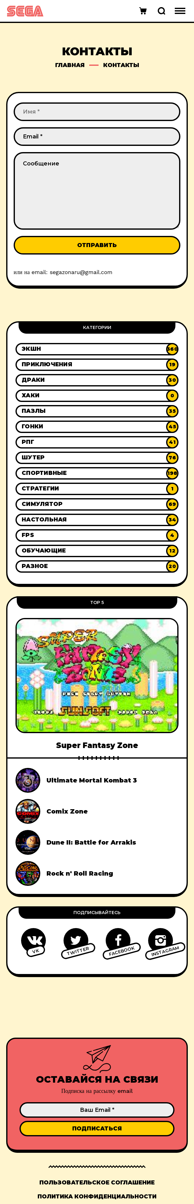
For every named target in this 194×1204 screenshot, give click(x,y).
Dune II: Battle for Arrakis (91, 842)
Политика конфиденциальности (97, 1196)
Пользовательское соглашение (97, 1182)
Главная (70, 65)
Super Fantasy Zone (97, 745)
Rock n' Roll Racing (79, 873)
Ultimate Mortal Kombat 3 (91, 780)
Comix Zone (67, 811)
